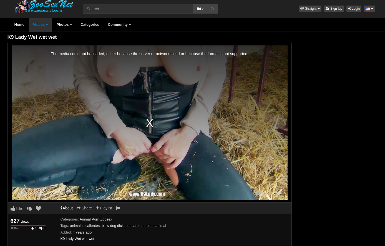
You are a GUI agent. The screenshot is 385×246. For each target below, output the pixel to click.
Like (17, 208)
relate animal (155, 226)
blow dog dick (113, 226)
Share (84, 208)
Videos (40, 24)
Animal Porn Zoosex (96, 219)
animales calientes (85, 226)
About (67, 208)
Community (119, 24)
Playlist (104, 208)
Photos (64, 24)
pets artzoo (134, 226)
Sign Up (334, 9)
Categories (89, 24)
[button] (310, 9)
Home (19, 24)
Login (354, 9)
